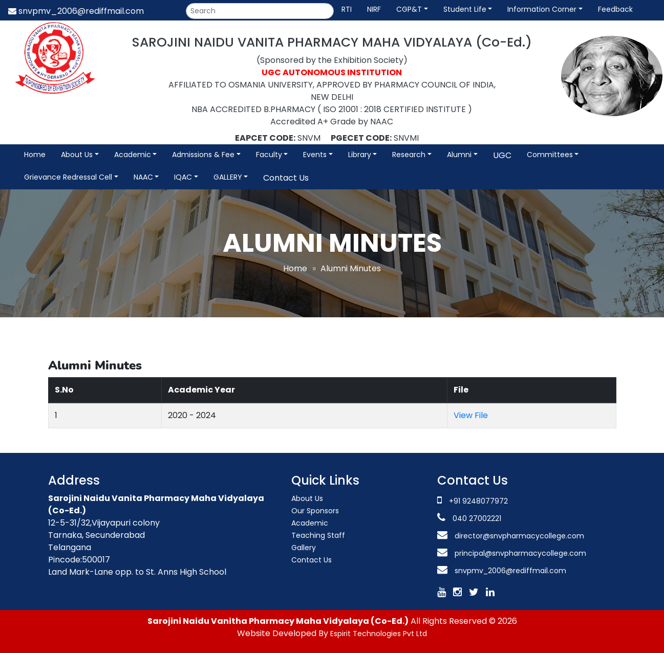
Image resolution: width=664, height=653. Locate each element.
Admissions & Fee (203, 154)
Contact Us (286, 178)
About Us (307, 498)
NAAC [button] (143, 177)
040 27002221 (476, 518)
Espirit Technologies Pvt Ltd (378, 633)
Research (408, 154)
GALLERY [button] (227, 177)
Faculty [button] (269, 154)
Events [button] (315, 154)
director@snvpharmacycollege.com (519, 536)
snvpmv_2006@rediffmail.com (76, 11)
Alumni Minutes (350, 268)
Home (35, 154)
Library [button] (359, 154)
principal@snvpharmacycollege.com (519, 553)
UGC (502, 155)
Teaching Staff (318, 535)
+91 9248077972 (478, 501)
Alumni (459, 154)
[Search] (260, 11)
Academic (132, 154)
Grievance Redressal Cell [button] (68, 177)
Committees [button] (550, 154)
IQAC (183, 177)
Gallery (303, 547)
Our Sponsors (315, 511)
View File (471, 415)
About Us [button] (77, 154)
